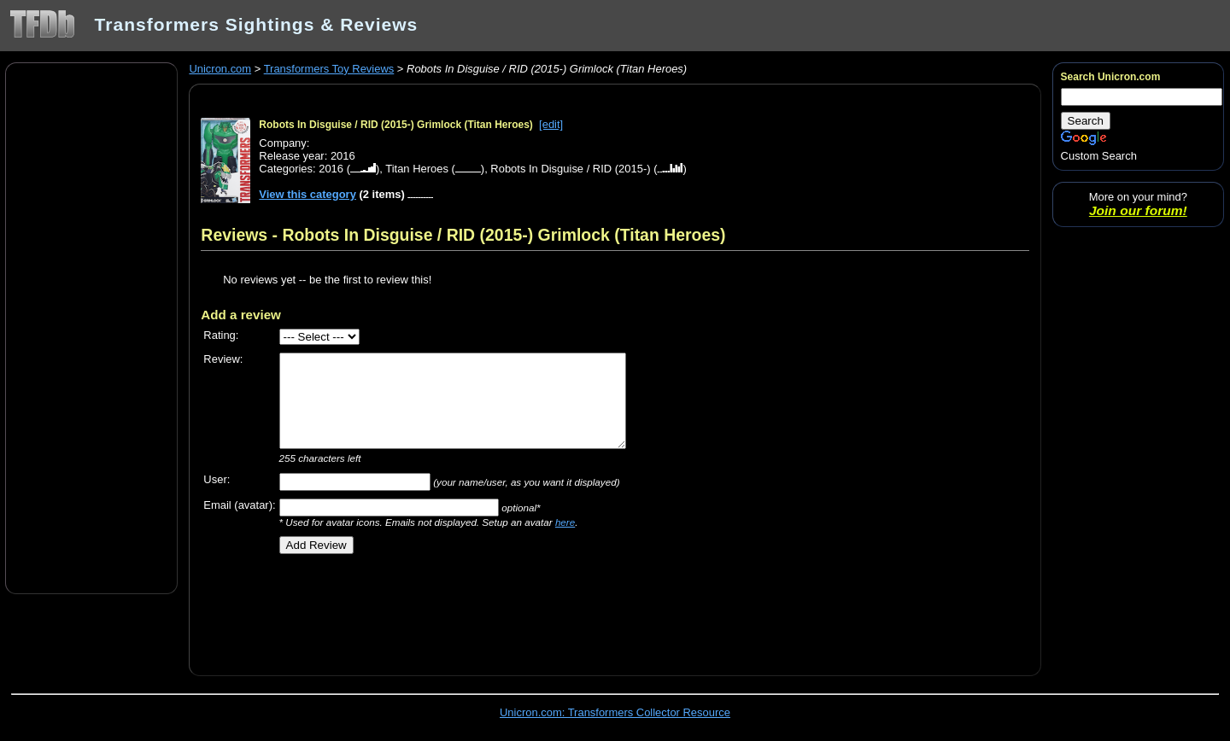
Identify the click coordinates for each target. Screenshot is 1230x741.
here (565, 522)
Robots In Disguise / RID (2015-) (570, 168)
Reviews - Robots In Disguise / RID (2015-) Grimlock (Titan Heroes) (463, 234)
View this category (307, 194)
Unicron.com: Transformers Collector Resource (615, 712)
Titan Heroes (416, 168)
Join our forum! (1138, 210)
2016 (331, 168)
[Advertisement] (91, 327)
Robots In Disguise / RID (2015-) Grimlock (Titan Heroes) (396, 125)
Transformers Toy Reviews (329, 68)
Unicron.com (220, 68)
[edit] (551, 124)
